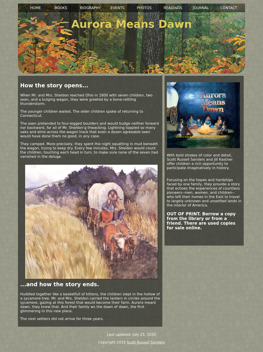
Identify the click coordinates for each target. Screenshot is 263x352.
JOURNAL (201, 8)
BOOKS (61, 8)
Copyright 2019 (112, 342)
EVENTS (117, 8)
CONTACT (228, 8)
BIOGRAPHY (90, 8)
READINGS (173, 8)
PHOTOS (144, 8)
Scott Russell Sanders (146, 342)
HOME (35, 8)
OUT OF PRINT (183, 214)
